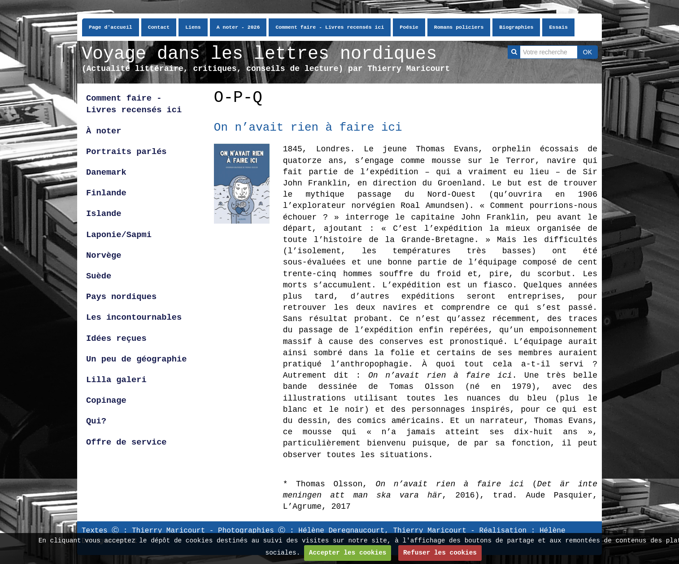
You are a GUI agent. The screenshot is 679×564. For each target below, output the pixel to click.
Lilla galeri (119, 380)
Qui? (96, 421)
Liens (193, 27)
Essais (558, 27)
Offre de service (126, 442)
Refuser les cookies (440, 552)
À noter (104, 131)
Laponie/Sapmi (119, 235)
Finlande (106, 193)
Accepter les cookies (348, 552)
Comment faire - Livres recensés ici (329, 27)
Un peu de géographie (136, 359)
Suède (98, 276)
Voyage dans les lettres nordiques (259, 54)
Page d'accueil (110, 27)
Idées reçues (116, 339)
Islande (104, 214)
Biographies (516, 27)
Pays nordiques (121, 297)
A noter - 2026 (238, 27)
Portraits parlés (126, 152)
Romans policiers (459, 27)
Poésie (409, 27)
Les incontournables (134, 317)
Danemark (106, 172)
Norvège (104, 255)
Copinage (106, 400)
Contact (159, 27)
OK (587, 52)
